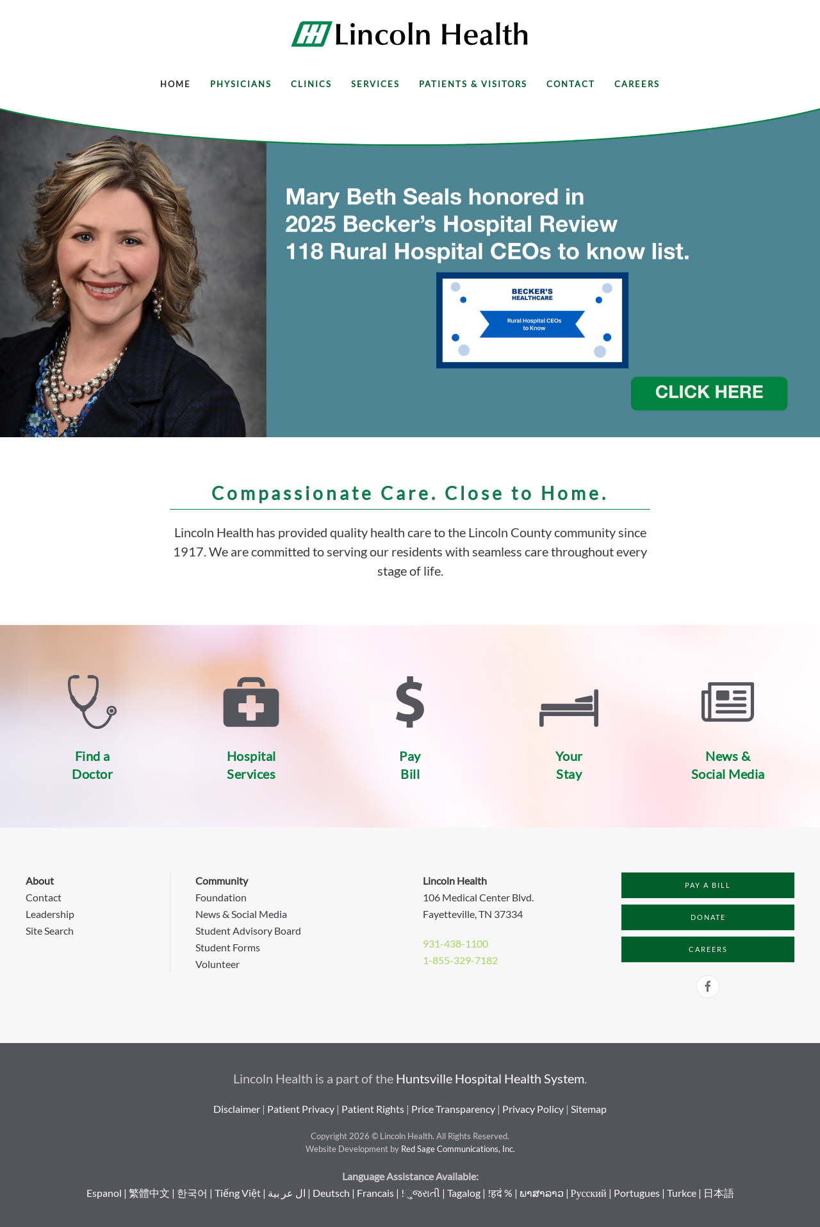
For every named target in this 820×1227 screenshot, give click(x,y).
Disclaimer (236, 1109)
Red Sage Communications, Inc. (458, 1149)
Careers (637, 84)
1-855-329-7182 (460, 960)
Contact (570, 84)
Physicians (241, 84)
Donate (708, 917)
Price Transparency (453, 1109)
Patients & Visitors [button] (473, 84)
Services (375, 84)
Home (175, 84)
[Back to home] (410, 34)
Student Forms (227, 947)
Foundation (221, 897)
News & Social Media (241, 914)
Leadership (50, 914)
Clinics (311, 84)
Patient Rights (372, 1109)
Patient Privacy (300, 1109)
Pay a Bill (708, 885)
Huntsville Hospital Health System (490, 1078)
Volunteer (217, 964)
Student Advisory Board (248, 930)
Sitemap (589, 1109)
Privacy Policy (533, 1109)
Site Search (50, 930)
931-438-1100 (455, 943)
